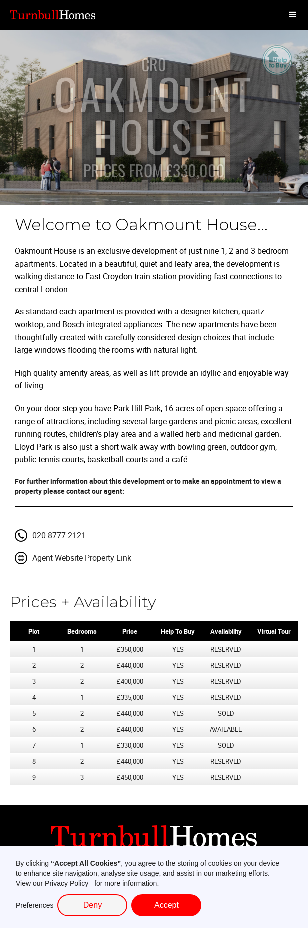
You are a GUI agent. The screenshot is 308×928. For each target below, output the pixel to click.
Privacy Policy (66, 883)
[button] (293, 15)
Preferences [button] (35, 905)
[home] (55, 15)
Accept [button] (166, 905)
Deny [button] (93, 905)
